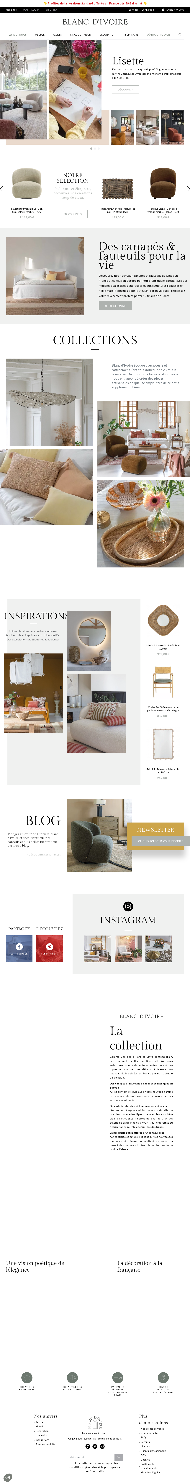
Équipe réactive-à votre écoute (163, 1390)
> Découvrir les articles (44, 854)
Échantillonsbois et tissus (72, 1388)
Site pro (51, 9)
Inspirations (42, 1439)
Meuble (40, 1426)
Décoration (42, 1430)
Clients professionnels (153, 1450)
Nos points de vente (152, 1428)
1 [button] (91, 148)
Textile (40, 1422)
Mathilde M (31, 9)
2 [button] (95, 148)
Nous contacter (149, 1433)
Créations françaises (27, 1388)
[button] (7, 1477)
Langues (134, 9)
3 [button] (99, 148)
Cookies (145, 1459)
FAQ (143, 1437)
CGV (143, 1455)
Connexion (148, 9)
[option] (95, 92)
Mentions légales (150, 1472)
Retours (145, 1441)
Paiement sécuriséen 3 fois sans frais (117, 1391)
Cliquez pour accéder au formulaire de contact (95, 1438)
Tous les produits (45, 1444)
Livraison (146, 1446)
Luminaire (41, 1435)
